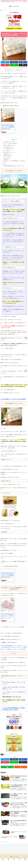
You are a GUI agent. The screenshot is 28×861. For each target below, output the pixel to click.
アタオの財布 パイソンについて (9, 152)
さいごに (5, 164)
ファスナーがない (7, 157)
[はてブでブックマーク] (23, 62)
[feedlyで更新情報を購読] (7, 767)
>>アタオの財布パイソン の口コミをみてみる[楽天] (13, 399)
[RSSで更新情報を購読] (20, 767)
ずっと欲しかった (7, 150)
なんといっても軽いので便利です (10, 143)
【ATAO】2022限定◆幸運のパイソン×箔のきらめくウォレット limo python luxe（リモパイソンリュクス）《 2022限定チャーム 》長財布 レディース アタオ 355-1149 (7, 616)
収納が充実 (6, 159)
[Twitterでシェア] (5, 62)
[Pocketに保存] (5, 65)
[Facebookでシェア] (14, 62)
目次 (12, 139)
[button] (23, 65)
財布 (2, 754)
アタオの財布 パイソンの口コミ (9, 141)
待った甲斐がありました (9, 148)
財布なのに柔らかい (8, 155)
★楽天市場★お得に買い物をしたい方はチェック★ (14, 166)
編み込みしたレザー (8, 154)
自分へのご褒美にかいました (10, 145)
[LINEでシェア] (14, 65)
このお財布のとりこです (9, 147)
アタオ (5, 754)
